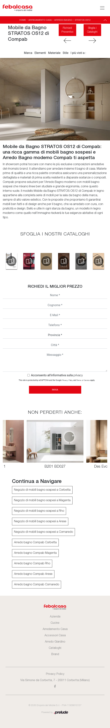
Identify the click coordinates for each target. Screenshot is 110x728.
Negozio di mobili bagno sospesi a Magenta (42, 500)
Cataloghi (55, 647)
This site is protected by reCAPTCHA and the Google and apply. (57, 380)
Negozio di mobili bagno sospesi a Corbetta (42, 490)
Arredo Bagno (63, 20)
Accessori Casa (55, 635)
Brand (55, 654)
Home (22, 20)
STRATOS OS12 (83, 20)
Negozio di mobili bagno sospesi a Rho (39, 511)
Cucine (55, 622)
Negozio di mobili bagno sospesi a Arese (40, 521)
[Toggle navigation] (102, 7)
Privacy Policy (67, 380)
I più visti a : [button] (78, 53)
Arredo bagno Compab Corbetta (35, 542)
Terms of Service (83, 380)
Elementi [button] (40, 53)
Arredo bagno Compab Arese (33, 574)
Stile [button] (65, 53)
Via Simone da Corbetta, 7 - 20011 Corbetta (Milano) (55, 680)
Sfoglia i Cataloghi (92, 30)
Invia (55, 389)
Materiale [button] (54, 53)
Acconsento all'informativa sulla (57, 375)
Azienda (55, 616)
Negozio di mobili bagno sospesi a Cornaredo (43, 532)
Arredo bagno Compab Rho (32, 563)
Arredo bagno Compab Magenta (35, 553)
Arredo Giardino (55, 641)
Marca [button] (28, 53)
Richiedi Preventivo (67, 30)
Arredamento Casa (40, 20)
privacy (78, 375)
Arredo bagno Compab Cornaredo (36, 584)
